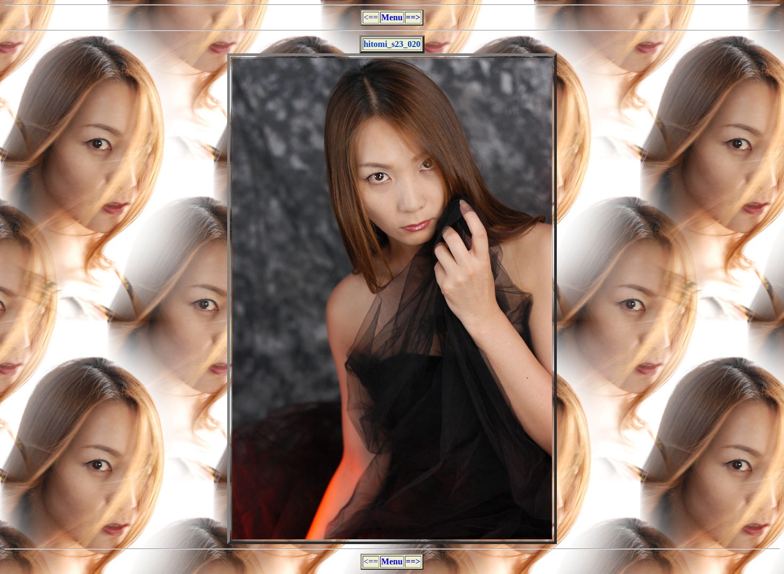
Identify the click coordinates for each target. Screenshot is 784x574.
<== (371, 17)
